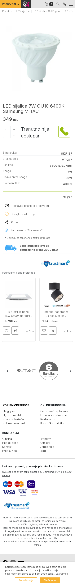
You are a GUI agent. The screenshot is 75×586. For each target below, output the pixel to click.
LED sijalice (23, 11)
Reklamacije (47, 419)
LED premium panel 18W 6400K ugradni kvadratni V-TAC (17, 314)
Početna (7, 11)
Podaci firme (10, 442)
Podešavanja (26, 580)
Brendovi (45, 438)
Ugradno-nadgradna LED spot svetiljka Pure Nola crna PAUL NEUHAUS (55, 314)
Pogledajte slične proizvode (18, 272)
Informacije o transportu (55, 415)
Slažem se (50, 580)
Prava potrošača (13, 419)
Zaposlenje (47, 446)
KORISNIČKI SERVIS (16, 405)
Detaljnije (65, 197)
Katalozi (45, 442)
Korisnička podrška (52, 423)
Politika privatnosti (14, 423)
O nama (7, 438)
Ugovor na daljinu (14, 415)
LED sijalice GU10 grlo (47, 11)
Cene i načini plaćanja (54, 411)
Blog (43, 450)
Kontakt (6, 446)
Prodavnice (9, 450)
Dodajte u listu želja (23, 214)
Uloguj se (9, 411)
